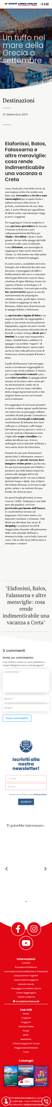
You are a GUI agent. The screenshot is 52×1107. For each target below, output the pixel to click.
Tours (26, 1052)
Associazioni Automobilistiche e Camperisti (26, 971)
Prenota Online (26, 1026)
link (21, 1101)
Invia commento (17, 718)
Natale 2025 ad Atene (26, 860)
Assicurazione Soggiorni (26, 980)
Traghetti (26, 1018)
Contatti (26, 963)
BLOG (26, 1035)
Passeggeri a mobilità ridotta (26, 988)
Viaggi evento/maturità (26, 1047)
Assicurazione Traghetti (26, 975)
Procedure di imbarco (26, 967)
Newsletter (26, 1039)
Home (26, 1013)
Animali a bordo (26, 984)
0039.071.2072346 (33, 1104)
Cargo (26, 1030)
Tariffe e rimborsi (26, 997)
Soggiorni (26, 1022)
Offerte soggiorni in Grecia (26, 1043)
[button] (6, 869)
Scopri (26, 896)
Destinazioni (19, 100)
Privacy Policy (34, 784)
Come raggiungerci (26, 992)
